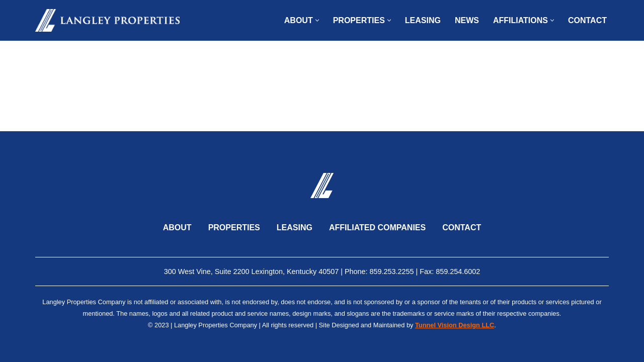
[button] (317, 20)
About (177, 227)
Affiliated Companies (377, 227)
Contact (587, 20)
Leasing (423, 20)
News (467, 20)
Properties (234, 227)
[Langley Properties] (107, 20)
